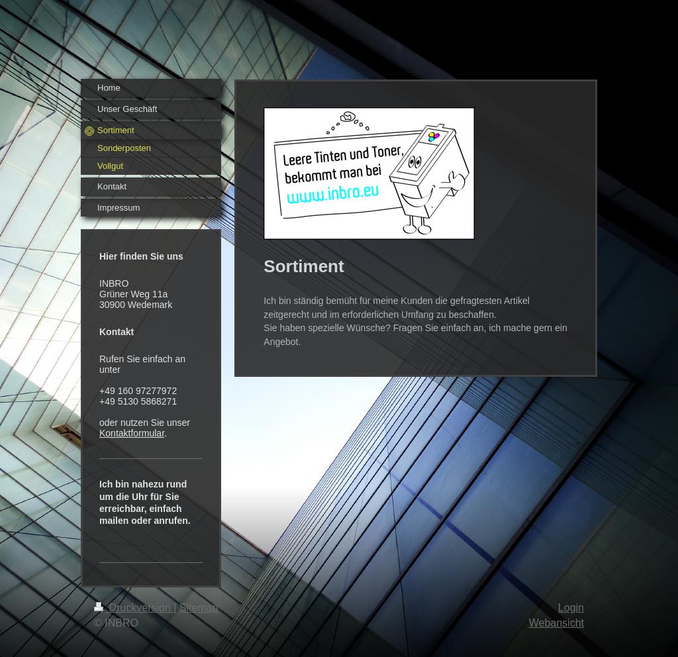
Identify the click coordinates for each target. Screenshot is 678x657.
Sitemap (198, 607)
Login (571, 607)
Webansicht (556, 623)
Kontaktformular (131, 433)
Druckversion (133, 607)
